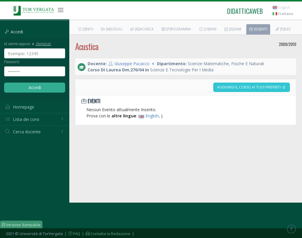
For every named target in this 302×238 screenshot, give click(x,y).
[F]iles (282, 29)
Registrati (41, 43)
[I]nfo (85, 29)
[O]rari (207, 29)
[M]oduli (111, 29)
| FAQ (72, 233)
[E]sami (232, 29)
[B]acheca (142, 29)
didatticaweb (245, 11)
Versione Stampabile (21, 224)
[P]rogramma (176, 29)
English (281, 7)
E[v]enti (258, 29)
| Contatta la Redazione (105, 233)
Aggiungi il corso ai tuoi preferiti (251, 87)
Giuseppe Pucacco (132, 63)
